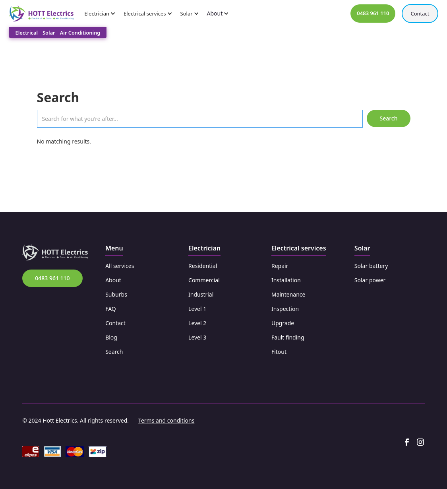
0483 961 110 (52, 278)
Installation (286, 280)
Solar (49, 32)
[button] (102, 13)
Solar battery (371, 266)
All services (119, 266)
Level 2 (197, 323)
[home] (41, 14)
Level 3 (197, 337)
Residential (202, 266)
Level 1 (197, 308)
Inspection (285, 308)
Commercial (204, 280)
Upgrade (282, 323)
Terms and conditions (166, 420)
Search (114, 351)
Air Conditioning (80, 32)
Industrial (200, 294)
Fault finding (287, 337)
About (113, 280)
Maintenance (288, 294)
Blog (111, 337)
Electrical (26, 32)
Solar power (370, 280)
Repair (279, 266)
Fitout (278, 351)
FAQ (110, 308)
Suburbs (116, 294)
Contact (419, 13)
